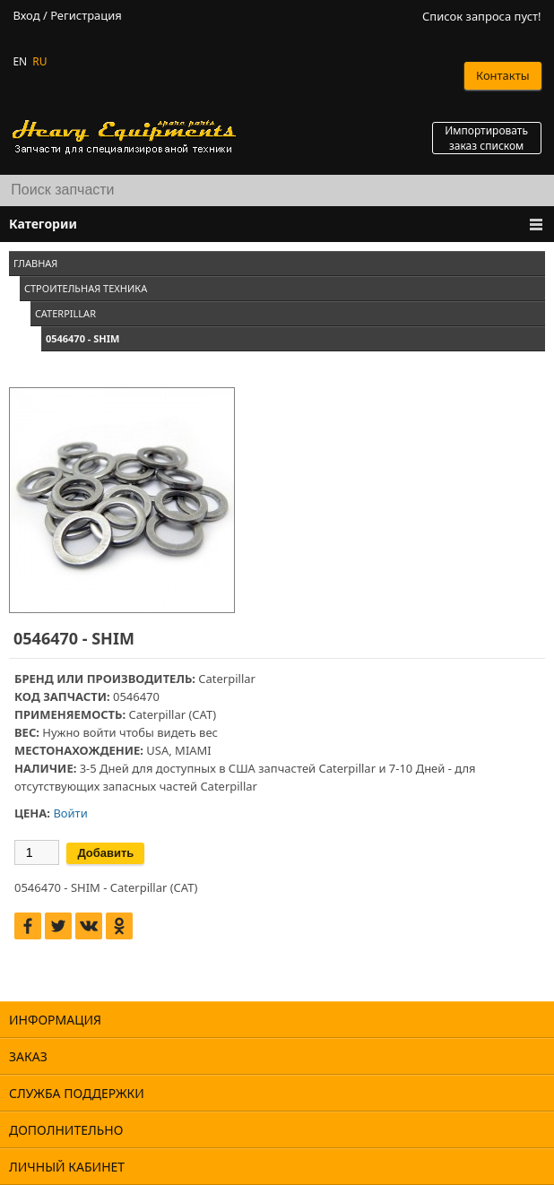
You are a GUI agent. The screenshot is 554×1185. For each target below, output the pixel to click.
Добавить (105, 853)
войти (99, 732)
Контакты (503, 75)
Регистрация (86, 15)
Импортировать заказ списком (486, 138)
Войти (70, 813)
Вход (26, 15)
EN (20, 61)
